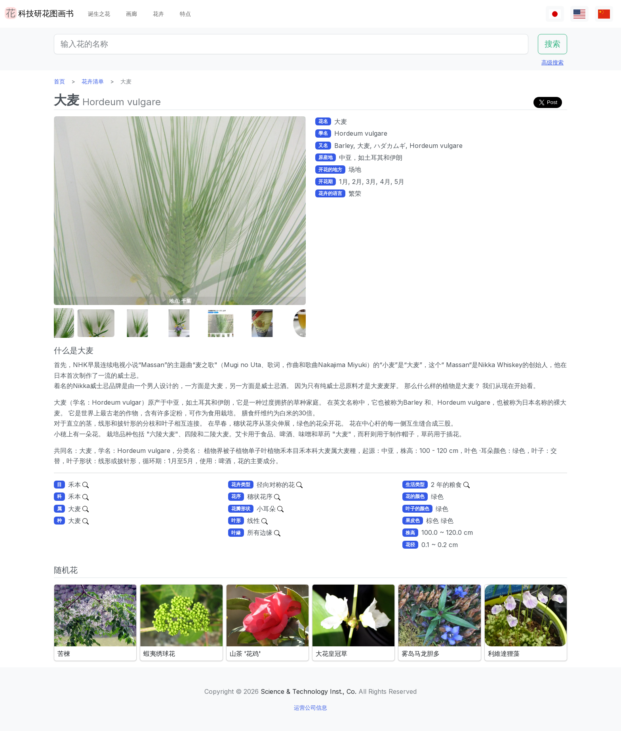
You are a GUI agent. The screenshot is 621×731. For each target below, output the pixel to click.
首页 (59, 81)
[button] (73, 323)
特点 (185, 13)
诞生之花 (99, 13)
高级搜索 (552, 62)
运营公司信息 (310, 707)
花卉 (158, 13)
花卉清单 (93, 81)
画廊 (131, 13)
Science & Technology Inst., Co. (308, 691)
